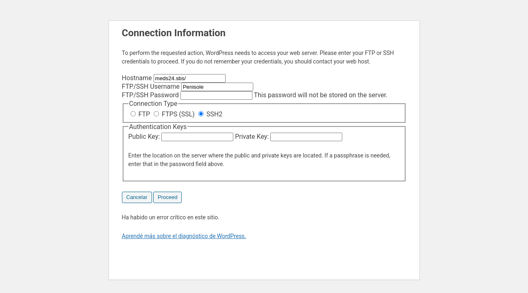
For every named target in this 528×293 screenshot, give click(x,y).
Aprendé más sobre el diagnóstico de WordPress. (184, 236)
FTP (141, 114)
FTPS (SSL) (175, 114)
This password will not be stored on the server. (255, 95)
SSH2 (210, 114)
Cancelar (137, 197)
